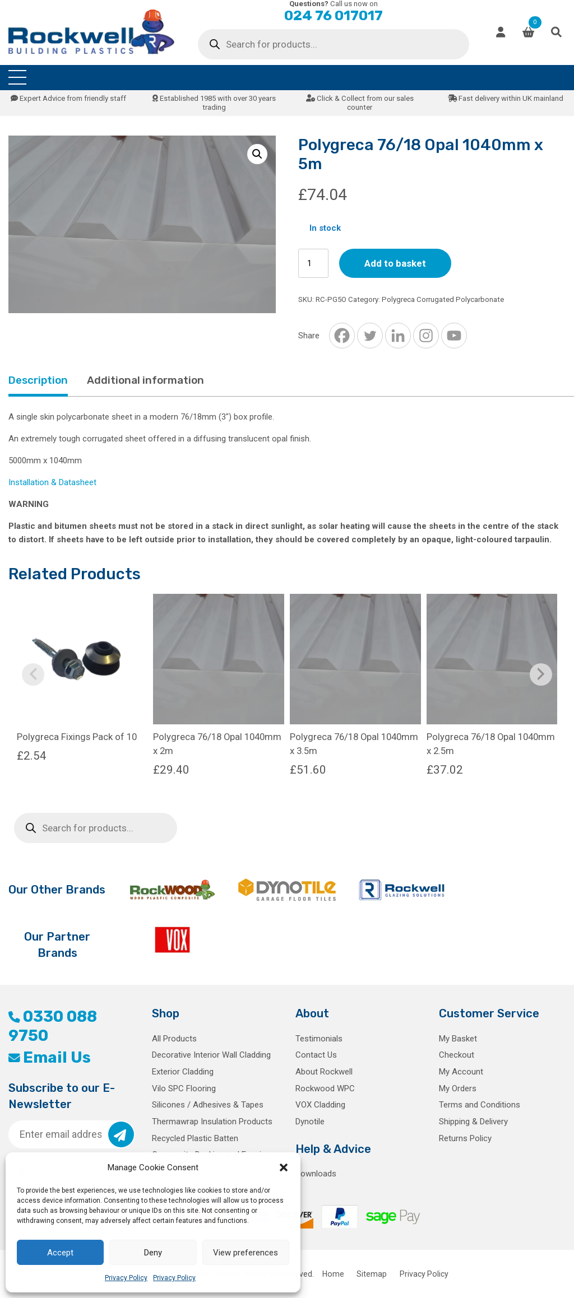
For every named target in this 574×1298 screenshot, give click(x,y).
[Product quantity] (313, 263)
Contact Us (316, 1055)
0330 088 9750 (52, 1026)
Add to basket (395, 263)
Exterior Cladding (183, 1072)
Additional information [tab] (145, 380)
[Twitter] (370, 335)
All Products (174, 1039)
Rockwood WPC (325, 1088)
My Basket (458, 1039)
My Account (461, 1072)
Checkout (456, 1055)
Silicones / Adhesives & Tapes (207, 1105)
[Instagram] (426, 335)
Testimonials (318, 1039)
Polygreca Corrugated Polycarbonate (443, 299)
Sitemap (372, 1273)
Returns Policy (465, 1138)
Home (333, 1273)
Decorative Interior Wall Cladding (211, 1055)
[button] (283, 1167)
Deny (153, 1253)
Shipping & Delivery (473, 1121)
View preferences (245, 1253)
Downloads (315, 1174)
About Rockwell (324, 1072)
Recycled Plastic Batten (195, 1138)
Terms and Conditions (479, 1105)
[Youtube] (454, 335)
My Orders (457, 1088)
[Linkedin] (398, 335)
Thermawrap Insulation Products (212, 1121)
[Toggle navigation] (17, 77)
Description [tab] (38, 380)
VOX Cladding (320, 1105)
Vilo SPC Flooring (184, 1088)
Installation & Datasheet (52, 482)
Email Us (49, 1057)
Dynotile (310, 1121)
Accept (60, 1253)
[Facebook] (342, 335)
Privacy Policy (126, 1278)
